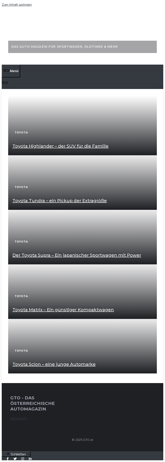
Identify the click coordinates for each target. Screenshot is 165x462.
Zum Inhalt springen (17, 4)
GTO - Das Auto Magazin (71, 28)
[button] (5, 83)
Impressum (18, 418)
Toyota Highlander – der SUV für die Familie (60, 146)
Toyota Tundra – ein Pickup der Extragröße (59, 200)
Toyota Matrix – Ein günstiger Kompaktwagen (63, 309)
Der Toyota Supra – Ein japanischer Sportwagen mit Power (76, 255)
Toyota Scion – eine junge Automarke (54, 364)
